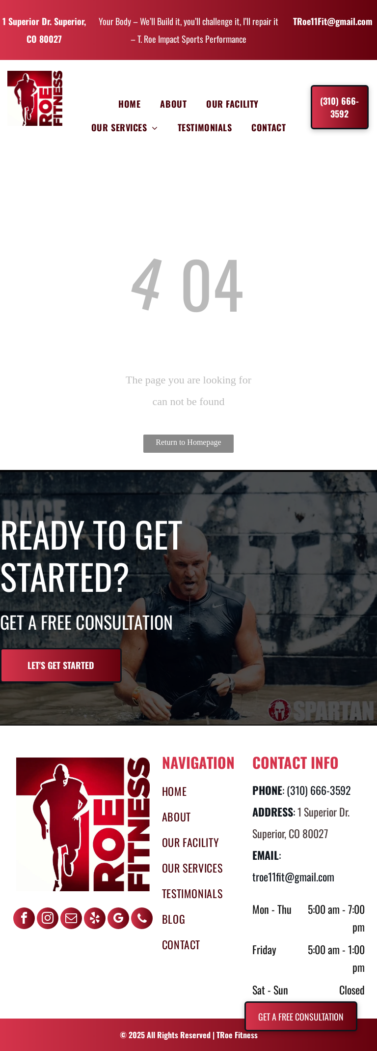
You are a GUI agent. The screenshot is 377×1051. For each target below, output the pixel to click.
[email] (71, 919)
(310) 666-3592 (319, 790)
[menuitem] (129, 104)
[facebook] (24, 919)
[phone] (142, 919)
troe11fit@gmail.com (293, 876)
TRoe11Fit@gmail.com (333, 21)
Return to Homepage (188, 442)
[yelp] (95, 919)
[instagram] (47, 919)
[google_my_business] (118, 919)
